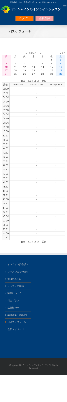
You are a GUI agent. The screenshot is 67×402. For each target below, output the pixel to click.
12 (24, 67)
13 (33, 67)
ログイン (24, 18)
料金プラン (13, 300)
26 (24, 74)
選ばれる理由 (14, 278)
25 (15, 74)
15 (51, 67)
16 (60, 67)
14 (42, 67)
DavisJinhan (18, 84)
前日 (23, 81)
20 (33, 70)
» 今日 (62, 53)
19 (24, 70)
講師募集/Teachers (17, 315)
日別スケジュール (17, 322)
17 (6, 70)
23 (60, 70)
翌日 (44, 81)
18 (15, 70)
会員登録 (44, 18)
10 (6, 67)
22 (51, 70)
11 (15, 67)
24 (6, 74)
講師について (14, 293)
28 (42, 74)
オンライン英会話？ (18, 264)
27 (33, 74)
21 (42, 70)
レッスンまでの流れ (18, 271)
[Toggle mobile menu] (65, 7)
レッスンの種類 (16, 286)
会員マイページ (16, 329)
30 (60, 74)
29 (51, 74)
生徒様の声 (13, 307)
